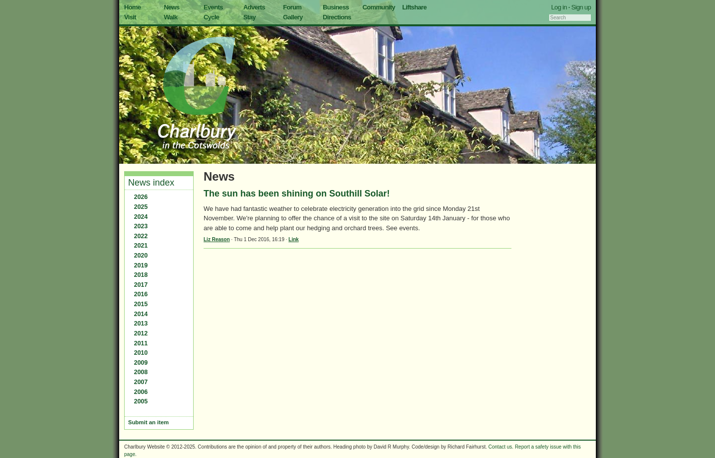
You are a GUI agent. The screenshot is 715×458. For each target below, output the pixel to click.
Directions (337, 17)
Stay (249, 17)
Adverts (254, 7)
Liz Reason (217, 239)
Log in (559, 7)
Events (213, 7)
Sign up (581, 7)
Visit (130, 17)
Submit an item (148, 422)
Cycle (211, 17)
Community (378, 7)
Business (336, 7)
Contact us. (501, 447)
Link (293, 239)
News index (151, 183)
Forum (292, 7)
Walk (170, 17)
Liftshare (414, 7)
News (171, 7)
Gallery (293, 17)
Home (132, 7)
